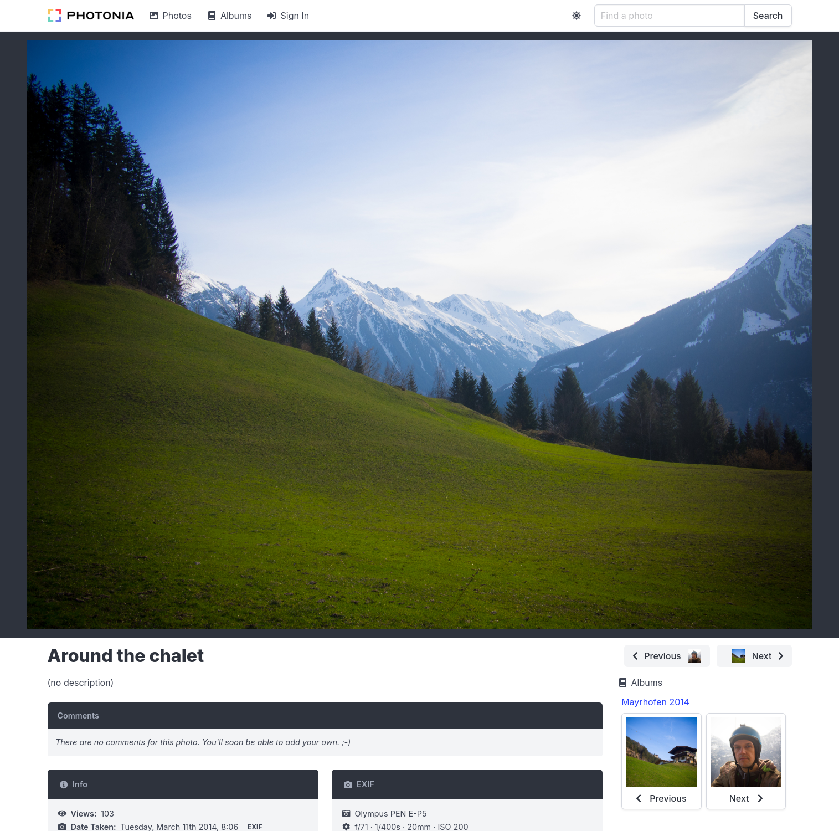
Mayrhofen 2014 (655, 701)
